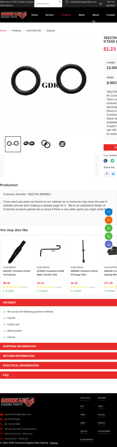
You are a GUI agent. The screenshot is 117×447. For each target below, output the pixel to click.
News (82, 15)
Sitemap (54, 443)
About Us (95, 16)
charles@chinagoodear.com (15, 414)
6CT (82, 406)
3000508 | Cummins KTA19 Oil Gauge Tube (84, 273)
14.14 (40, 283)
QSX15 (83, 431)
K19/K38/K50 (9, 267)
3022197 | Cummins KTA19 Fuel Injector (16, 273)
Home (35, 15)
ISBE (82, 414)
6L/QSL (101, 414)
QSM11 (101, 423)
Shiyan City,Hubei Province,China (18, 428)
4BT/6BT (102, 398)
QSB (82, 423)
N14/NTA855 (104, 431)
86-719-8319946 (10, 419)
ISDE (100, 406)
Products (66, 15)
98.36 (6, 283)
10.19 (74, 283)
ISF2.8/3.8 (85, 398)
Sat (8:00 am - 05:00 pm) (14, 438)
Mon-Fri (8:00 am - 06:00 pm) (16, 433)
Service (50, 15)
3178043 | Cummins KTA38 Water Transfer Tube (50, 273)
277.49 (108, 283)
